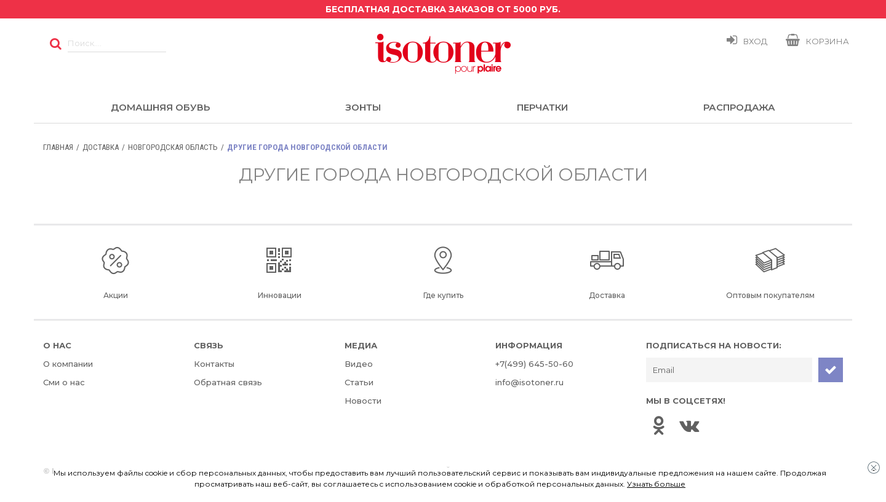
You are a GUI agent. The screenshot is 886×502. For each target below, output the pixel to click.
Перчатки (542, 107)
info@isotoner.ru (529, 382)
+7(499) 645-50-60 (534, 364)
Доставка (100, 147)
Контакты (214, 364)
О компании (68, 364)
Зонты (363, 107)
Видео (359, 364)
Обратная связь (228, 382)
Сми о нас (64, 382)
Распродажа (739, 107)
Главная (58, 147)
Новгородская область (173, 147)
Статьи (359, 382)
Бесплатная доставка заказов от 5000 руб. (443, 9)
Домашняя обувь (160, 107)
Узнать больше (656, 483)
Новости (363, 401)
